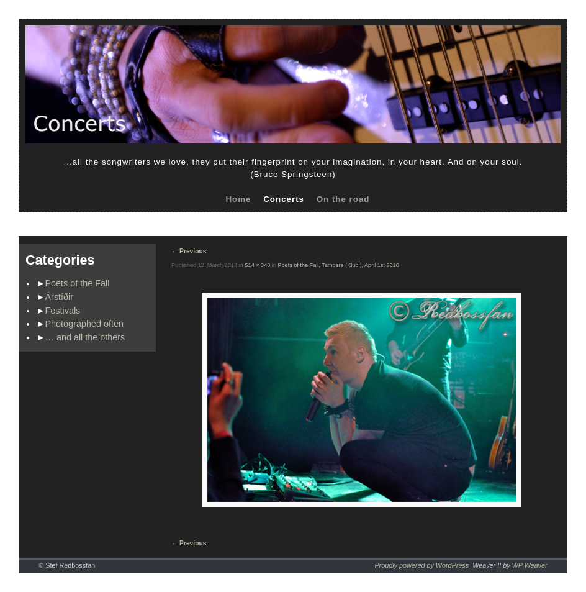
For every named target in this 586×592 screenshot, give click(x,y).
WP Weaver (530, 565)
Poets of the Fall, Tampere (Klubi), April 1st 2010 (338, 265)
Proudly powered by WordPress (421, 565)
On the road (343, 199)
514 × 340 (258, 265)
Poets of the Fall (77, 283)
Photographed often (84, 324)
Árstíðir (59, 297)
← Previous (188, 251)
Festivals (63, 311)
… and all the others (85, 337)
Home (238, 199)
